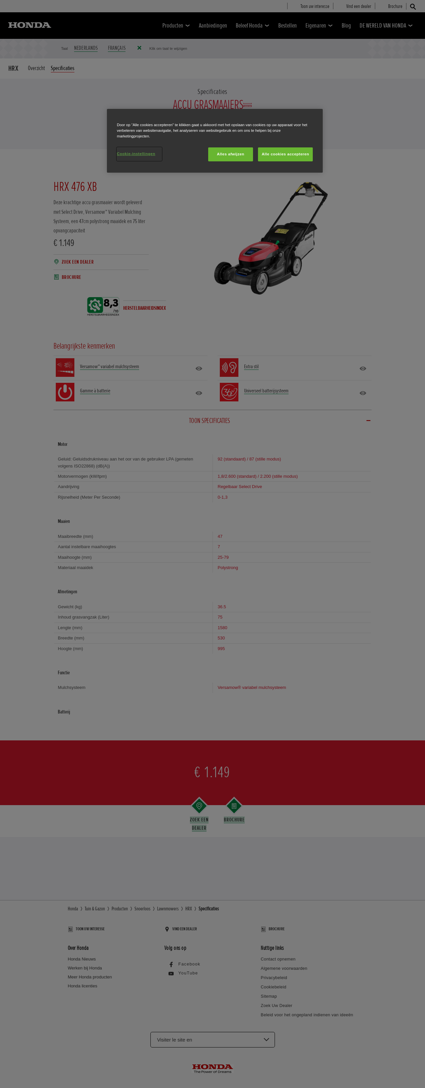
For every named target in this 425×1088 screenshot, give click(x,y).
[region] (215, 141)
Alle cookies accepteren (285, 154)
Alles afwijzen (230, 154)
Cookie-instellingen (136, 154)
